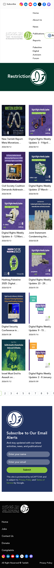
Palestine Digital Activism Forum (37, 53)
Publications (38, 33)
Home (36, 13)
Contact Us (7, 536)
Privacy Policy (25, 480)
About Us (37, 20)
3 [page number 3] (11, 393)
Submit (27, 470)
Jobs (4, 529)
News (35, 26)
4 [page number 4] (17, 393)
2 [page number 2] (5, 393)
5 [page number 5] (23, 393)
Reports (37, 40)
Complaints (8, 550)
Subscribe (9, 4)
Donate (6, 543)
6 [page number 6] (29, 393)
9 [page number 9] (47, 393)
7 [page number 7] (35, 393)
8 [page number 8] (41, 393)
